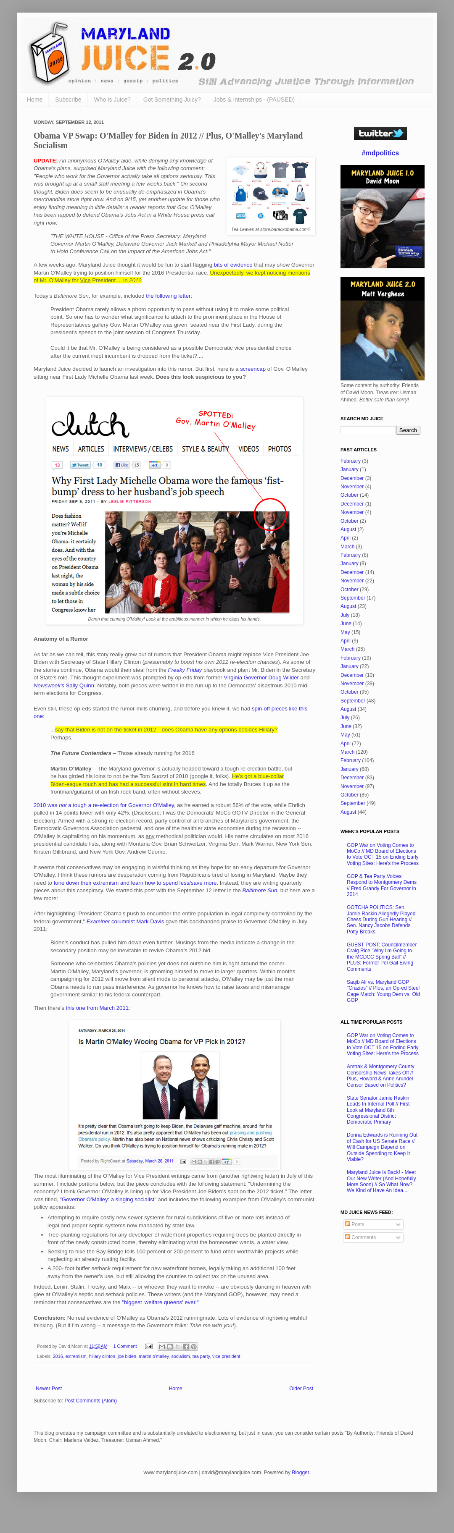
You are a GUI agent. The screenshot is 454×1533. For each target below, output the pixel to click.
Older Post (301, 1388)
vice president (226, 1356)
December (352, 478)
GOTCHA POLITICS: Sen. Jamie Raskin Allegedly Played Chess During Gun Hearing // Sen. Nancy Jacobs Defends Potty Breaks (381, 919)
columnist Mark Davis (125, 921)
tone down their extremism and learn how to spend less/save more (135, 883)
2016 (58, 1356)
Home (34, 99)
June (345, 623)
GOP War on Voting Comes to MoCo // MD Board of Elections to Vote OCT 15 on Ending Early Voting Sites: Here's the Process (383, 854)
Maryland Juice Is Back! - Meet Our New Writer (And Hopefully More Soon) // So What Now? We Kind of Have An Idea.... (381, 1181)
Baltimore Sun (260, 890)
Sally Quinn (64, 685)
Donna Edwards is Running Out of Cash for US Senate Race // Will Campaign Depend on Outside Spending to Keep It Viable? (382, 1147)
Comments (360, 1237)
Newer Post (49, 1388)
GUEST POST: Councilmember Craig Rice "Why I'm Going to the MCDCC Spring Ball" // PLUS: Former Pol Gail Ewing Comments (382, 957)
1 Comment (125, 1346)
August (348, 529)
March (347, 547)
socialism (180, 1356)
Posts (354, 1224)
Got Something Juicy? (172, 99)
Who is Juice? (112, 99)
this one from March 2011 (97, 1008)
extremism (76, 1356)
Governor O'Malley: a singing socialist (108, 1199)
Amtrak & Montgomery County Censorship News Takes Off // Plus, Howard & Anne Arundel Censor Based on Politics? (380, 1076)
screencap (253, 369)
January (349, 469)
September (352, 598)
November (352, 487)
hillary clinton (102, 1356)
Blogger (300, 1472)
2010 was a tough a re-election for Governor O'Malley (104, 805)
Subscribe (68, 99)
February (350, 461)
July (344, 615)
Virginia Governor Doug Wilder (261, 677)
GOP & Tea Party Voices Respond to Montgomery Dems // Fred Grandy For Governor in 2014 (382, 885)
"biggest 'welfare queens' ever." (160, 1302)
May (345, 632)
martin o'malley (154, 1356)
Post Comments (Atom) (90, 1401)
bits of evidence (233, 265)
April (345, 538)
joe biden (127, 1356)
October (349, 495)
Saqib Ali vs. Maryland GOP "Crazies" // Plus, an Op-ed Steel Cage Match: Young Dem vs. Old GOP (383, 991)
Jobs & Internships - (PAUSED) (254, 99)
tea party (201, 1356)
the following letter (168, 296)
